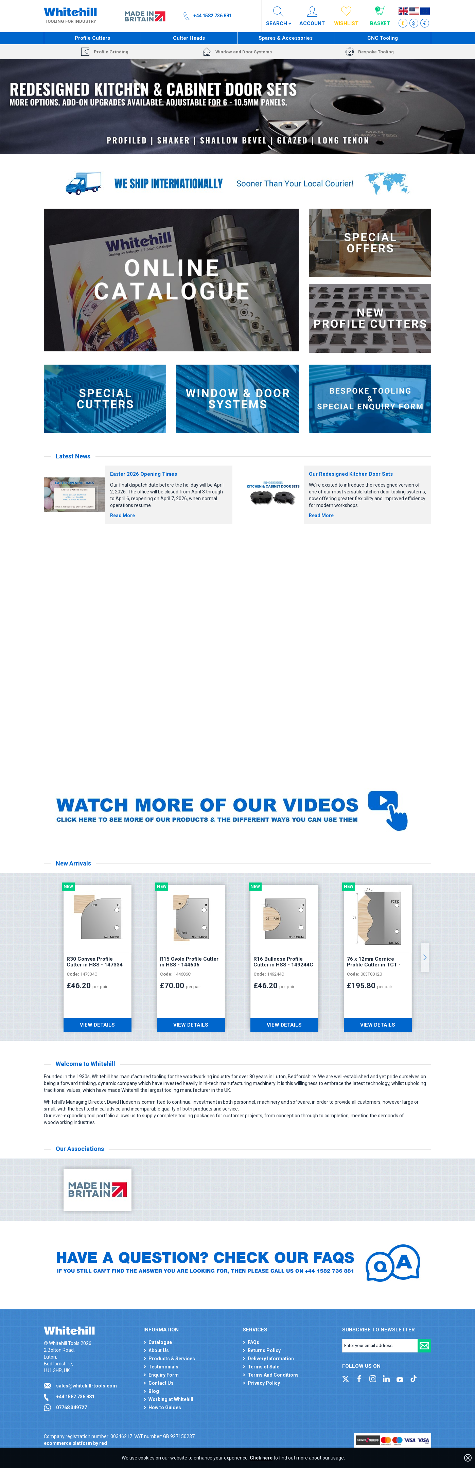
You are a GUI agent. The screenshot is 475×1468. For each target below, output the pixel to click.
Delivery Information (271, 1358)
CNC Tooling (382, 38)
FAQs (253, 1342)
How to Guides (164, 1407)
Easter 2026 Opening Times (143, 474)
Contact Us (161, 1383)
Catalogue (160, 1342)
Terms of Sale (263, 1366)
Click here (261, 1458)
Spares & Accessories (286, 38)
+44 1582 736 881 (75, 1396)
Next (425, 957)
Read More (122, 515)
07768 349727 (71, 1407)
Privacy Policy (264, 1383)
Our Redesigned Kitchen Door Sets (351, 474)
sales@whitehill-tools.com (86, 1385)
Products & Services (171, 1358)
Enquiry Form (163, 1375)
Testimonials (163, 1366)
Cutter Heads (189, 38)
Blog (153, 1391)
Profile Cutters (92, 38)
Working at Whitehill (170, 1399)
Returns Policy (264, 1350)
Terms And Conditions (273, 1375)
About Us (158, 1350)
